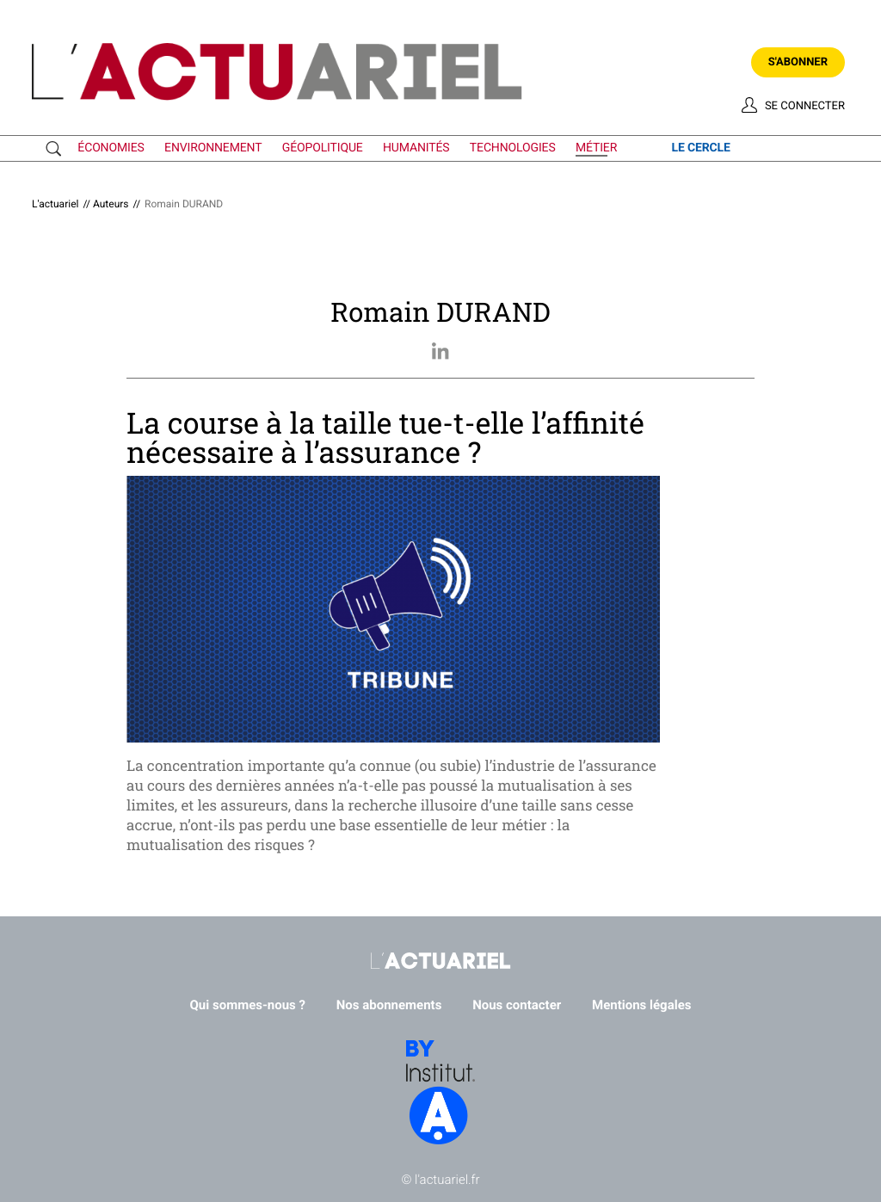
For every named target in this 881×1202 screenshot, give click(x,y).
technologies (513, 148)
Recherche (57, 149)
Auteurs (111, 204)
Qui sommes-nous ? (248, 1005)
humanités (416, 148)
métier (596, 148)
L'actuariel (55, 204)
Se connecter (805, 106)
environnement (213, 148)
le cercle (700, 148)
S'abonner (798, 62)
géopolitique (322, 148)
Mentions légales (641, 1005)
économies (110, 148)
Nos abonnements (389, 1005)
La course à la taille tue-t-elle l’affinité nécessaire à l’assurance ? (385, 438)
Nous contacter (516, 1005)
